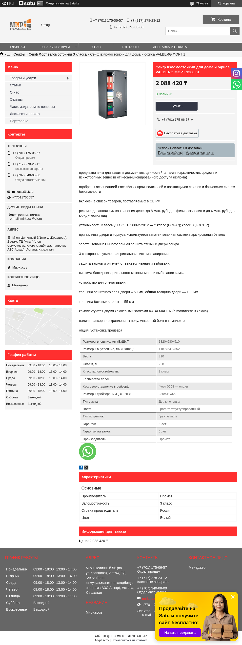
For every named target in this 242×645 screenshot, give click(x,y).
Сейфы (19, 54)
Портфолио (19, 121)
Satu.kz (142, 636)
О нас (96, 47)
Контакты (130, 47)
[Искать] (235, 31)
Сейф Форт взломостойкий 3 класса (58, 54)
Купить (176, 106)
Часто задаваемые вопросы (32, 107)
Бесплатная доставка (180, 133)
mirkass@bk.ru (23, 192)
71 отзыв (202, 3)
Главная (17, 47)
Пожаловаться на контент (129, 640)
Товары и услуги (55, 47)
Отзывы (16, 99)
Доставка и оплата (170, 47)
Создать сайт (55, 3)
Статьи (15, 85)
